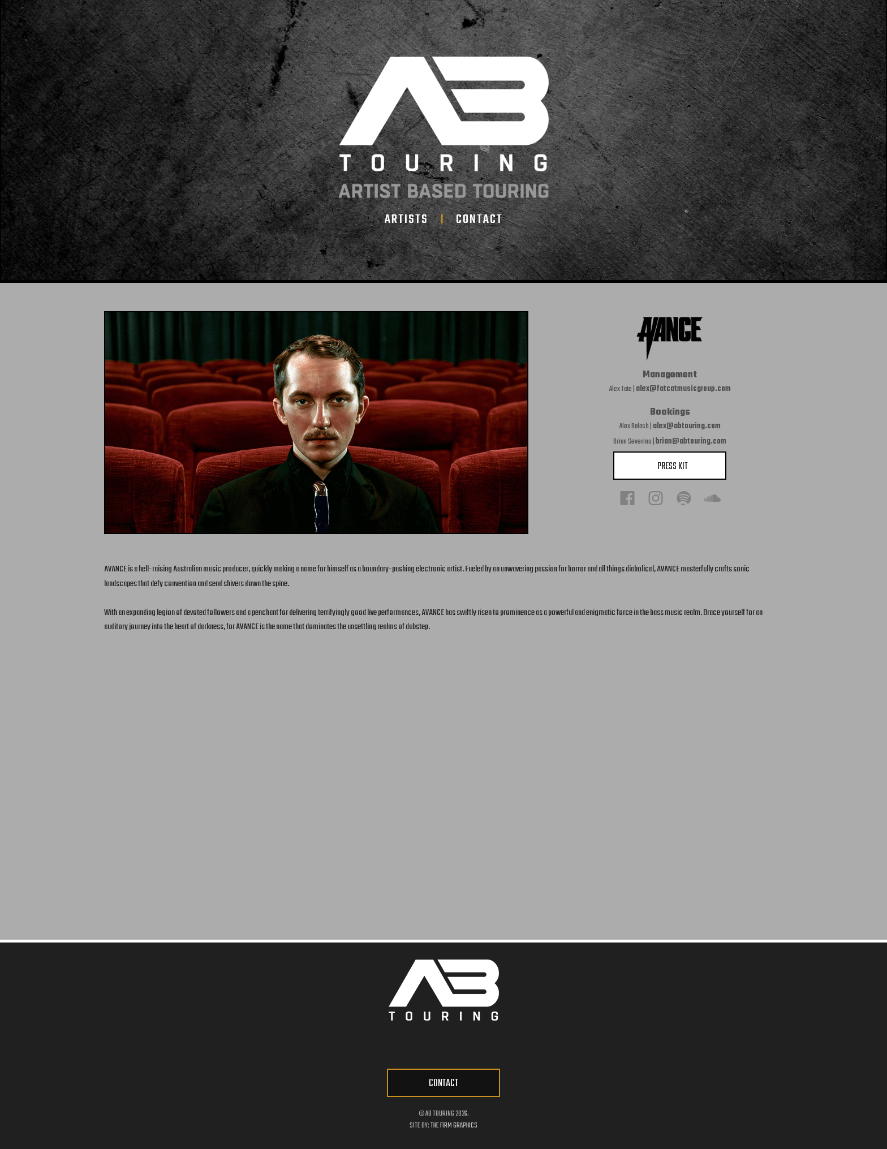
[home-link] (443, 127)
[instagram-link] (460, 1046)
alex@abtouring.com (687, 426)
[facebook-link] (392, 1046)
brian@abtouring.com (691, 441)
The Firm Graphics (453, 1125)
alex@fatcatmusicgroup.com (683, 389)
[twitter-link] (426, 1046)
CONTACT (443, 1083)
